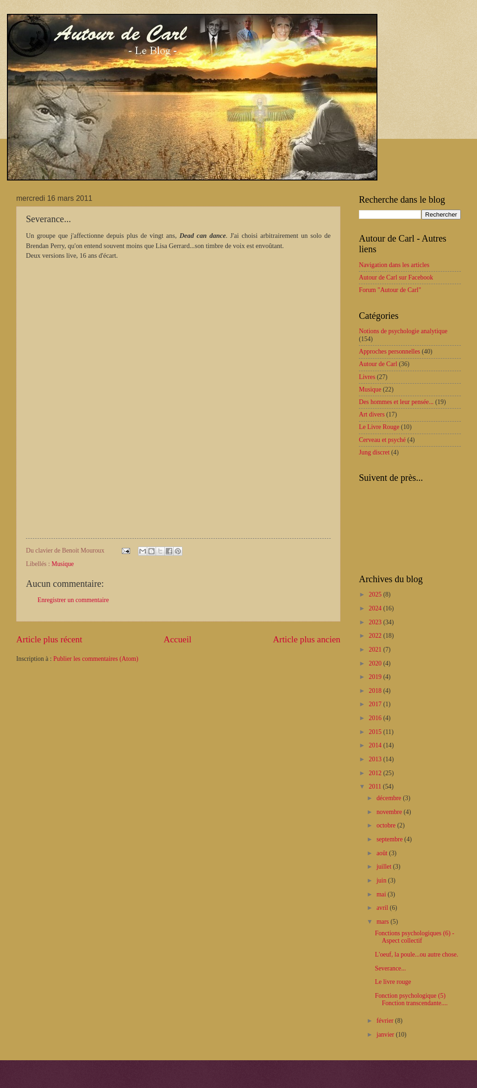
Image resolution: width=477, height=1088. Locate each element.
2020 (376, 663)
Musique (62, 563)
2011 (376, 786)
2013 (376, 759)
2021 (376, 649)
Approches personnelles (389, 351)
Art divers (372, 414)
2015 (376, 731)
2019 (376, 676)
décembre (390, 798)
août (383, 853)
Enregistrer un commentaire (73, 600)
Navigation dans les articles (394, 264)
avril (383, 907)
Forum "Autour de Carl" (390, 289)
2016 (376, 718)
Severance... (390, 968)
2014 (376, 745)
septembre (390, 839)
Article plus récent (49, 639)
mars (383, 921)
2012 (376, 773)
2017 (376, 704)
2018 (376, 690)
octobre (387, 825)
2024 (376, 608)
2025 (376, 594)
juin (382, 880)
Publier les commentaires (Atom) (95, 658)
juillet (385, 866)
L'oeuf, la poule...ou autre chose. (416, 954)
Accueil (177, 639)
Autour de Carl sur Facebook (396, 277)
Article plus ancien (306, 639)
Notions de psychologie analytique (403, 331)
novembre (390, 811)
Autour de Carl (378, 364)
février (386, 1020)
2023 (376, 622)
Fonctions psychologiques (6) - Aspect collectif (414, 937)
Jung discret (374, 452)
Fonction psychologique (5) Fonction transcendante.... (411, 999)
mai (382, 894)
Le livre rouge (393, 981)
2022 (376, 635)
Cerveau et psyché (382, 439)
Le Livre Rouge (379, 426)
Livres (367, 376)
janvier (386, 1034)
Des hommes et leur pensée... (396, 401)
